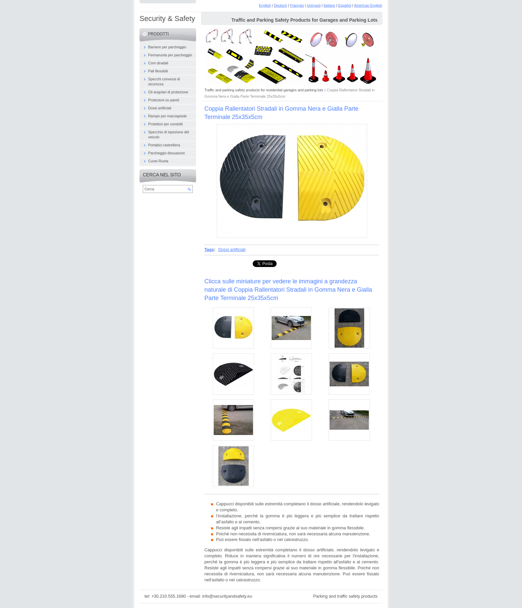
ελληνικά (314, 5)
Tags (209, 249)
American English (368, 5)
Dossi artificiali (232, 249)
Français (297, 5)
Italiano (329, 5)
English (265, 5)
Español (344, 5)
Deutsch (280, 5)
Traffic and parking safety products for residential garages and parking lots (263, 90)
